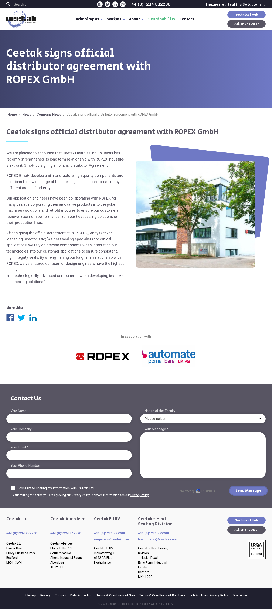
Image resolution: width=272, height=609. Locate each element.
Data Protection (81, 595)
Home (12, 114)
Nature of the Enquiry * (161, 411)
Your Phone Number (25, 466)
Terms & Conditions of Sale (115, 595)
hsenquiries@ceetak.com (157, 539)
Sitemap (30, 595)
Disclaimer (240, 595)
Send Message (248, 491)
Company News (49, 114)
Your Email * (19, 447)
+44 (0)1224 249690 (65, 533)
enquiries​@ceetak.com (111, 539)
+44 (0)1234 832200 (149, 4)
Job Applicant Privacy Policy (209, 595)
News (26, 114)
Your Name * (20, 411)
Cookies (60, 595)
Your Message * (156, 429)
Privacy (45, 595)
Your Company (21, 429)
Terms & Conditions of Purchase (162, 595)
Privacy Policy (139, 495)
